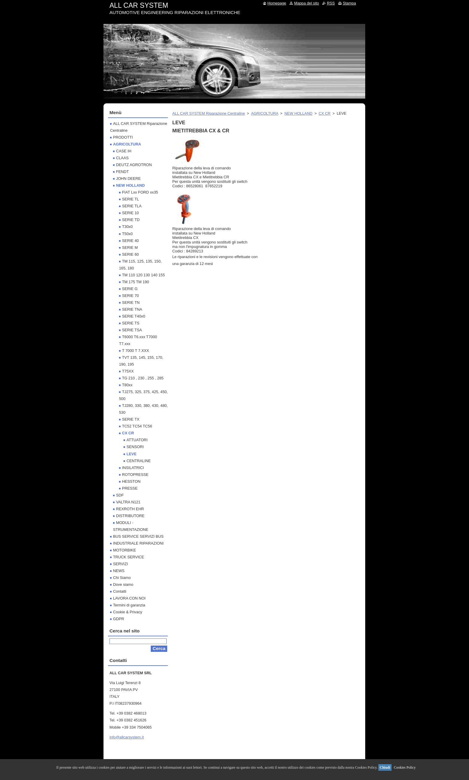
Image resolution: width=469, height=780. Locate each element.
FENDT (122, 171)
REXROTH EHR (130, 509)
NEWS (118, 570)
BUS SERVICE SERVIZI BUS (138, 536)
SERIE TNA (132, 309)
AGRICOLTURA (264, 113)
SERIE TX (130, 419)
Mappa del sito (306, 3)
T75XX (128, 371)
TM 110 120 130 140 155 (143, 275)
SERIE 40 (130, 240)
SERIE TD (131, 219)
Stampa (349, 3)
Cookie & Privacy (127, 612)
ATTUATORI (137, 440)
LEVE (131, 454)
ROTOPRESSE (135, 474)
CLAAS (122, 158)
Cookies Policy (405, 767)
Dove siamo (123, 584)
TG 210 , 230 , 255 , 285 (143, 378)
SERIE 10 (130, 213)
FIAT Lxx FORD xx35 (140, 192)
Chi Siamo (122, 577)
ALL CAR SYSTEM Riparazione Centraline (208, 113)
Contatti (119, 591)
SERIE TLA (131, 206)
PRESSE (130, 488)
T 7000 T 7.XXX (135, 350)
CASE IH (123, 151)
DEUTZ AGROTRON (134, 165)
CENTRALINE (139, 461)
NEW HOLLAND (298, 113)
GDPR (118, 619)
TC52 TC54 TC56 (137, 426)
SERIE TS (130, 323)
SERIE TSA (132, 330)
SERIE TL (130, 199)
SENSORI (135, 447)
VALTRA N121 (128, 502)
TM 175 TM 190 (135, 282)
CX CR (325, 113)
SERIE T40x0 (133, 316)
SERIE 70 (130, 295)
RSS (331, 3)
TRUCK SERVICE (128, 557)
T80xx (127, 385)
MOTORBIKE (124, 550)
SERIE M (130, 247)
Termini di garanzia (129, 605)
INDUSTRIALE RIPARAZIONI (138, 543)
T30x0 (127, 226)
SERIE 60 (130, 254)
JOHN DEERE (128, 178)
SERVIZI (120, 564)
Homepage (276, 3)
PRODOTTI (123, 137)
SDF (120, 495)
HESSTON (131, 481)
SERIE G (130, 288)
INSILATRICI (133, 467)
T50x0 (127, 234)
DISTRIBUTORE (130, 516)
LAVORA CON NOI (129, 598)
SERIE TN (131, 302)
